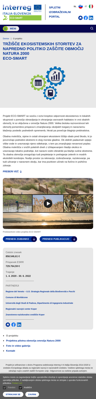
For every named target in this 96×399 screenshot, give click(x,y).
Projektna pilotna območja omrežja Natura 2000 (33, 340)
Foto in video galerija (18, 345)
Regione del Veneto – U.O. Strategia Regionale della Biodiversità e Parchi (40, 291)
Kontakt (10, 350)
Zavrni (32, 394)
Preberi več (12, 171)
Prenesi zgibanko (21, 239)
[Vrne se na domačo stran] (22, 12)
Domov (6, 38)
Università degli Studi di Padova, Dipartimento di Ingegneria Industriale (39, 303)
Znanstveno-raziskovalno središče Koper (25, 314)
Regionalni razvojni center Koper (21, 309)
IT (89, 6)
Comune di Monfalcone (17, 297)
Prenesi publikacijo (59, 239)
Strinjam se (13, 394)
